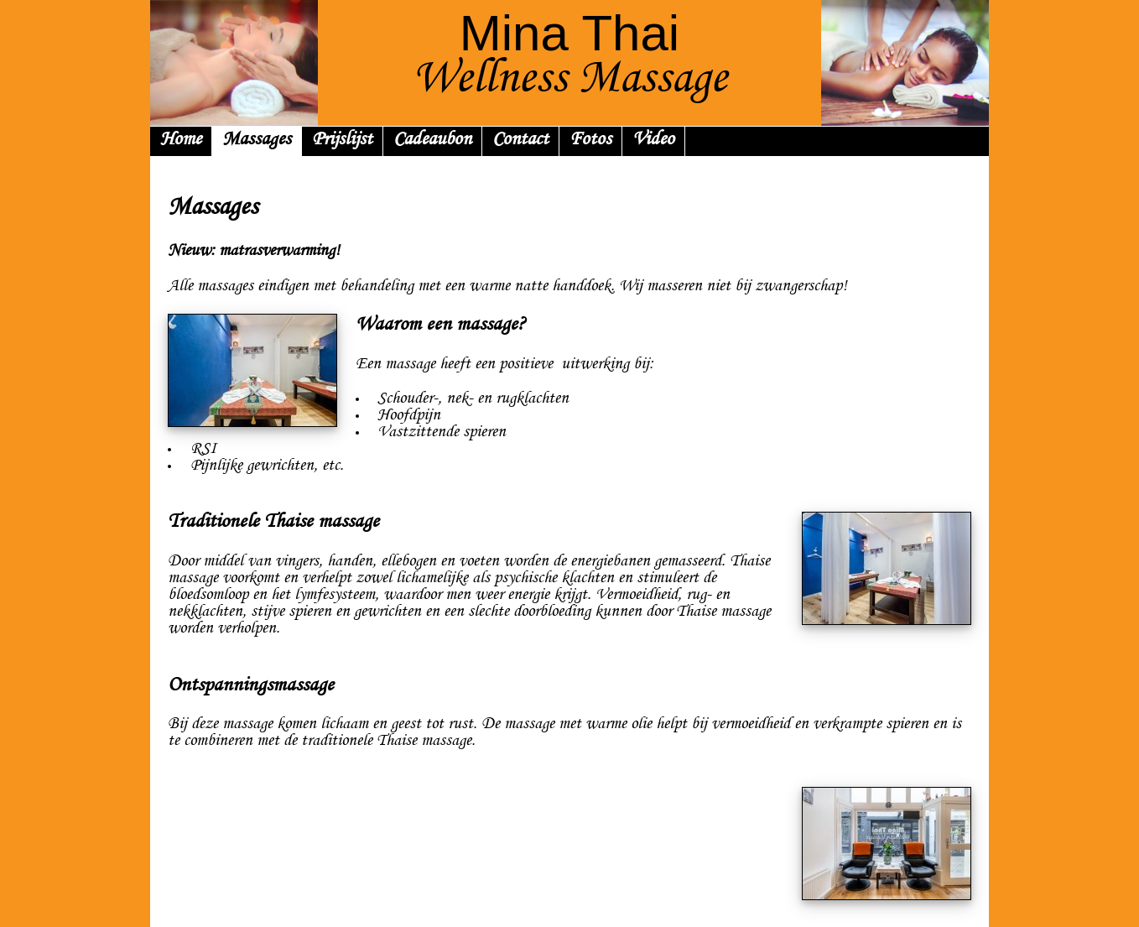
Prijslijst (342, 141)
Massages (256, 141)
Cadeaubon (432, 141)
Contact (520, 141)
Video (653, 141)
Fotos (590, 141)
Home (180, 141)
